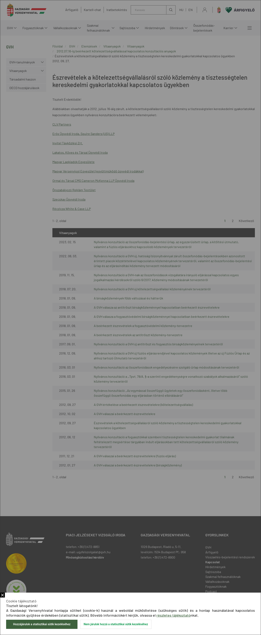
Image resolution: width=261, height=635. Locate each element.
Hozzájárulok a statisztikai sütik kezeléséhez (41, 624)
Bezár (2, 595)
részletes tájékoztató (173, 615)
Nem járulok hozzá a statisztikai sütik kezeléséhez (116, 624)
